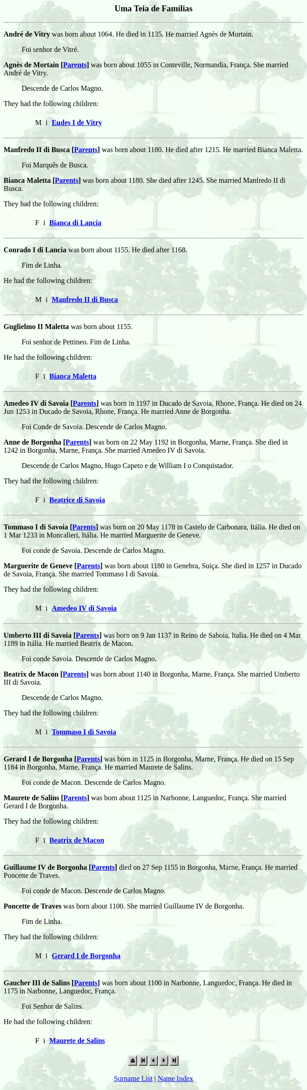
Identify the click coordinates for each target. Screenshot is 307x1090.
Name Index (175, 1078)
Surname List (133, 1078)
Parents (75, 65)
